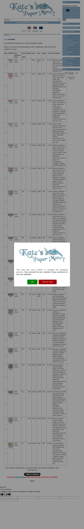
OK (32, 282)
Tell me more (47, 282)
